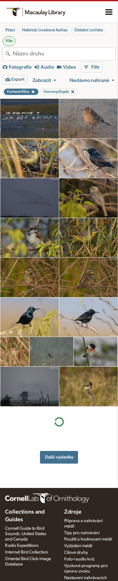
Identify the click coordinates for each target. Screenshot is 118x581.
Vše (9, 41)
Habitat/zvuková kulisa (44, 30)
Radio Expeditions (22, 545)
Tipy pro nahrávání (81, 533)
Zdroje (72, 512)
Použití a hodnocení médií (88, 539)
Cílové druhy (76, 552)
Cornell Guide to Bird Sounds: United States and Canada (25, 533)
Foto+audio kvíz (79, 559)
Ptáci (10, 30)
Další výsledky (59, 417)
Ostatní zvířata (88, 30)
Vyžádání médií (78, 546)
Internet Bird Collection (26, 552)
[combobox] (64, 53)
